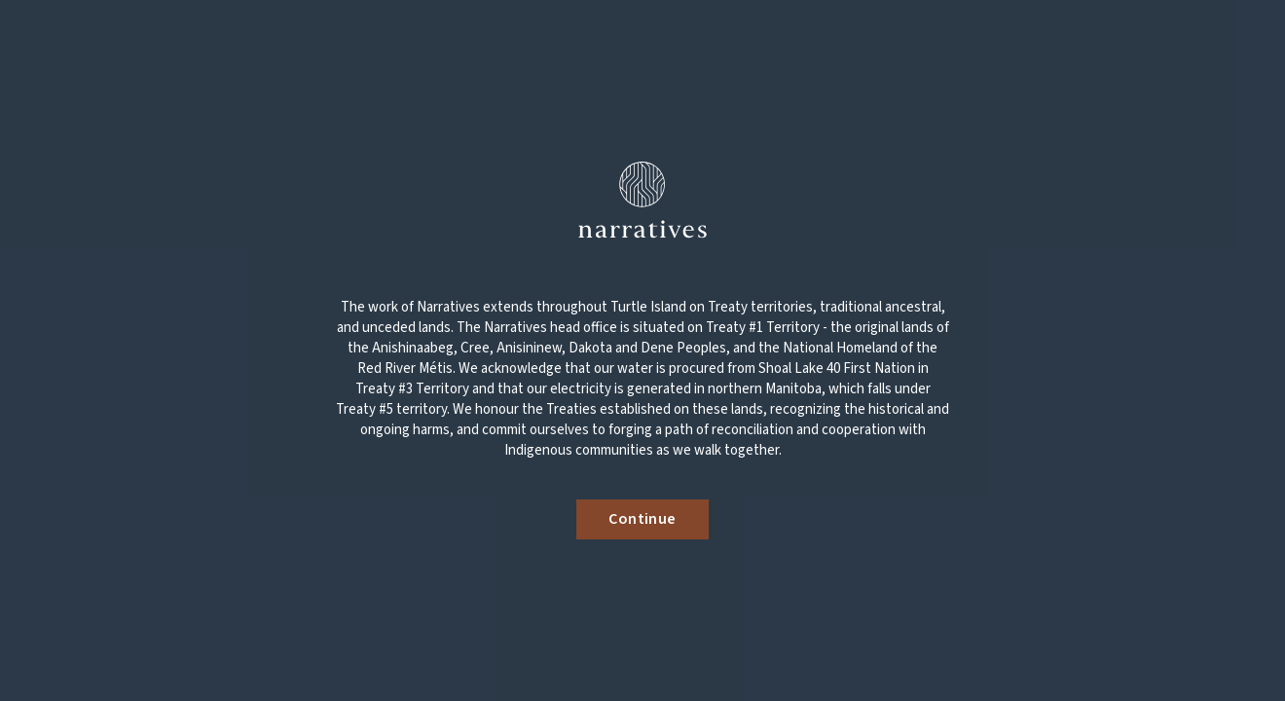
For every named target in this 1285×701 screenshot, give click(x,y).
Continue (642, 519)
